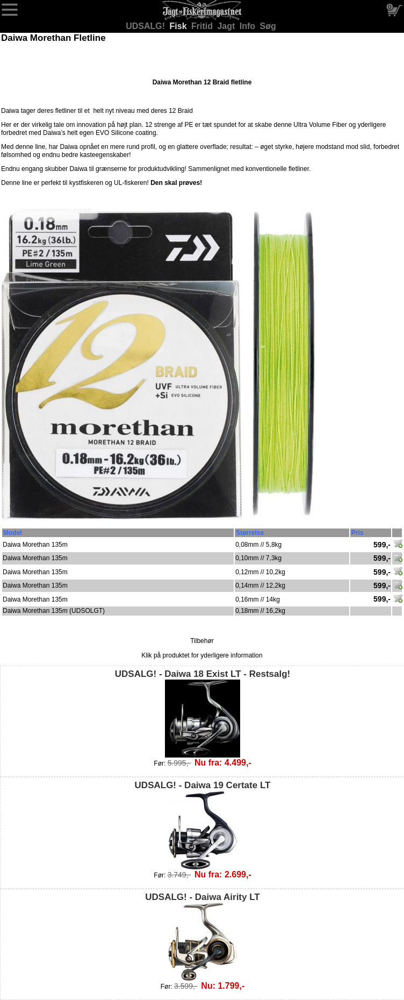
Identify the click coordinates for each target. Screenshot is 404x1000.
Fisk (179, 26)
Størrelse (250, 533)
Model (12, 533)
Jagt (227, 26)
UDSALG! (146, 26)
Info (249, 26)
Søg (268, 26)
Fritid (203, 26)
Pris (357, 533)
